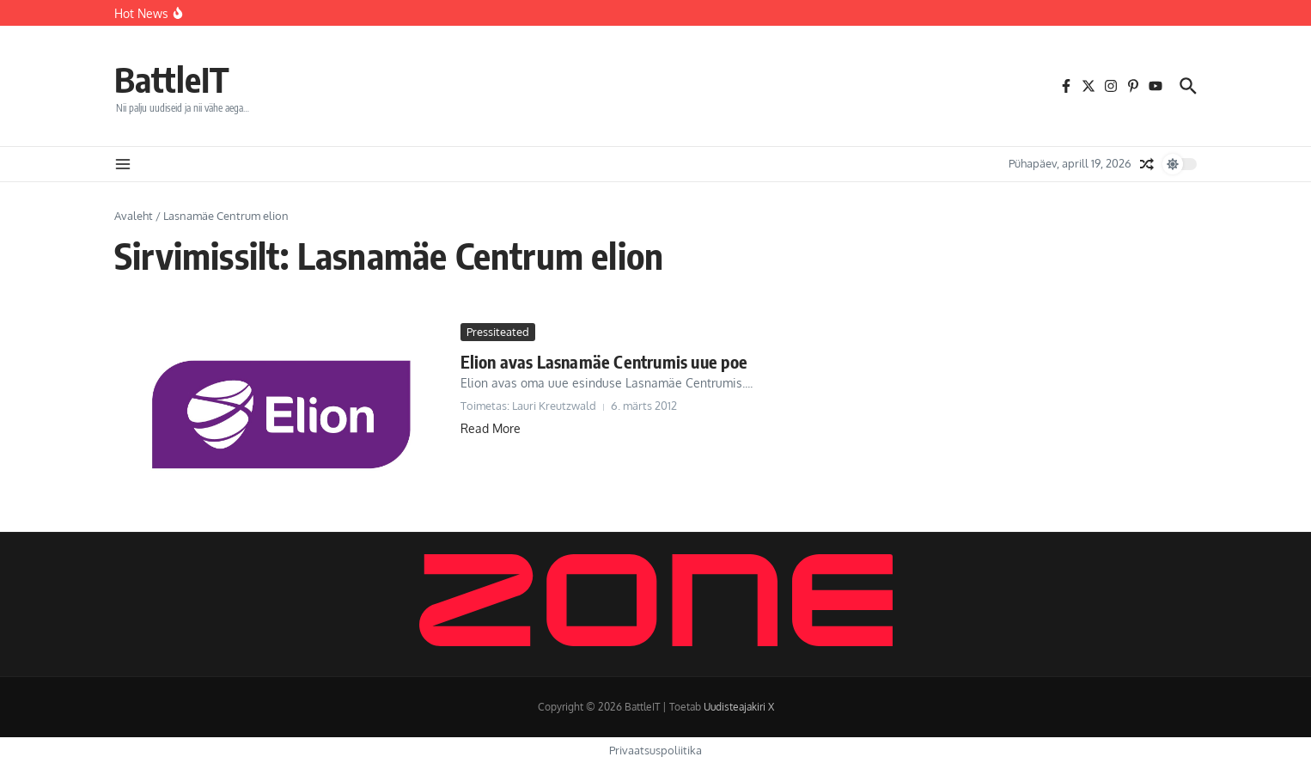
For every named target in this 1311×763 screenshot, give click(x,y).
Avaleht (133, 216)
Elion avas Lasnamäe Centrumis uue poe (603, 361)
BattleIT (171, 79)
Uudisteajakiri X (739, 706)
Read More (490, 428)
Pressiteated (497, 332)
